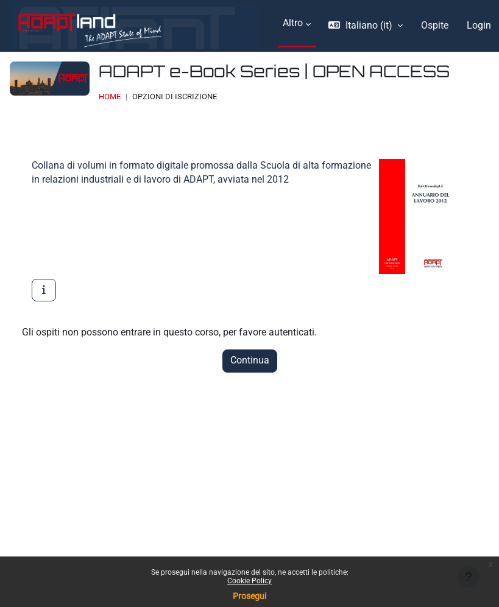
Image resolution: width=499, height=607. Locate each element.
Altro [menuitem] (293, 23)
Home (110, 96)
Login (479, 25)
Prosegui (249, 596)
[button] (365, 26)
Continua (249, 360)
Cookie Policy (249, 581)
